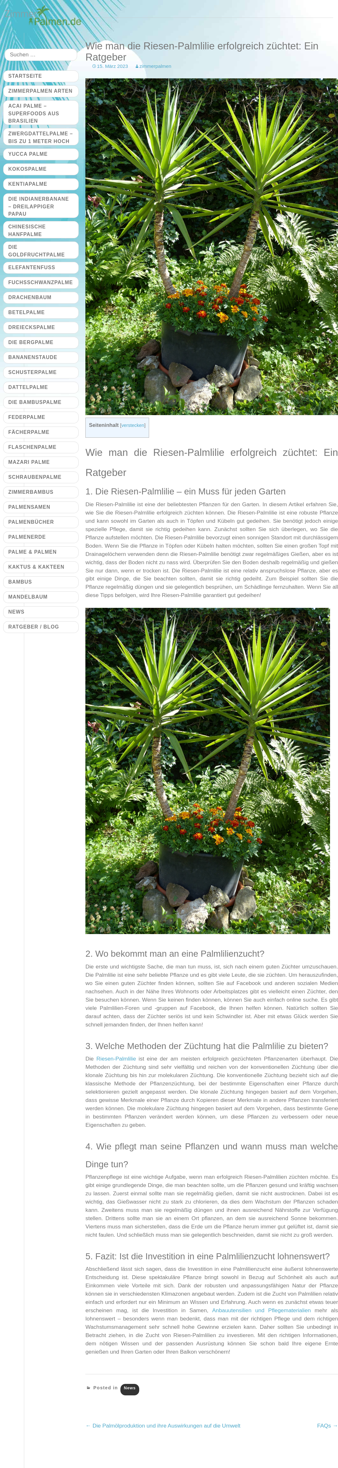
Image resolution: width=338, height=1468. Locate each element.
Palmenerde (27, 537)
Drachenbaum (30, 297)
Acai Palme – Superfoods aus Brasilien (33, 113)
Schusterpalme (32, 372)
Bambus (20, 582)
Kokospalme (27, 169)
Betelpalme (26, 312)
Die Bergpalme (31, 342)
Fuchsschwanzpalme (40, 282)
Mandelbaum (27, 597)
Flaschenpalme (32, 447)
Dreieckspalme (31, 327)
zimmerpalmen (155, 66)
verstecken (132, 425)
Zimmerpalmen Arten (40, 91)
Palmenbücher (31, 522)
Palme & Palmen (32, 552)
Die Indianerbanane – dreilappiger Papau (38, 206)
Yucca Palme (28, 154)
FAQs (327, 1425)
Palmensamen (29, 507)
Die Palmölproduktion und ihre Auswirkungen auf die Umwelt (162, 1425)
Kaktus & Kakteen (36, 567)
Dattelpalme (28, 387)
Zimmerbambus (31, 492)
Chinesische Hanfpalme (27, 230)
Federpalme (26, 417)
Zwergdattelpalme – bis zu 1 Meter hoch (40, 137)
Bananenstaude (32, 357)
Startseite (25, 76)
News (130, 1387)
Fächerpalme (28, 432)
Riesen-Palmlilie (116, 1058)
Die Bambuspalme (34, 402)
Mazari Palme (29, 462)
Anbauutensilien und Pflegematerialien (261, 1310)
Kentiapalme (27, 184)
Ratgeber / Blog (33, 627)
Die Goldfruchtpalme (36, 250)
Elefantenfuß (31, 267)
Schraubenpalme (34, 477)
